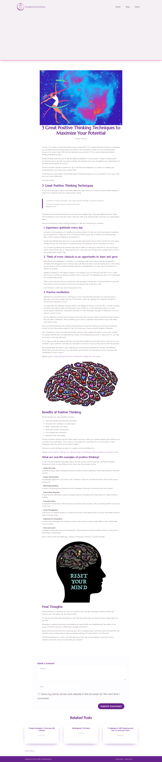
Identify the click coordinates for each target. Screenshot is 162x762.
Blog (127, 7)
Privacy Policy (119, 759)
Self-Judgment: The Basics (81, 728)
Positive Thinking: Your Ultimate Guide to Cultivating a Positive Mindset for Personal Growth (85, 452)
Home (118, 7)
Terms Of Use (128, 759)
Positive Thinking (81, 138)
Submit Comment (111, 706)
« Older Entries (29, 751)
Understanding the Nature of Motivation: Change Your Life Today (76, 356)
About (137, 7)
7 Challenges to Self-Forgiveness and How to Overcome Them (120, 729)
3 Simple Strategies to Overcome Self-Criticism (41, 729)
